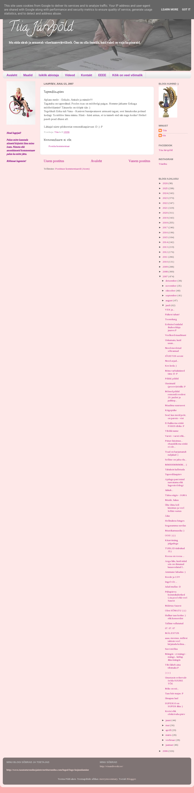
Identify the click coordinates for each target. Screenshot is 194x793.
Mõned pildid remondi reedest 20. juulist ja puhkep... (175, 396)
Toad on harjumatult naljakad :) (175, 453)
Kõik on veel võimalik (127, 75)
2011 (165, 256)
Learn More (169, 9)
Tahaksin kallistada (175, 469)
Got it (186, 9)
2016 (165, 232)
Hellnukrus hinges (175, 520)
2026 (165, 183)
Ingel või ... (171, 581)
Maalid (28, 75)
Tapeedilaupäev (173, 474)
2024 (165, 193)
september (171, 295)
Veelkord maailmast (175, 335)
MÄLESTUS (172, 633)
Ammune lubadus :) (175, 572)
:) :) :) (168, 672)
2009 (165, 266)
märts (169, 735)
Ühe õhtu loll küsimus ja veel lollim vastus (174, 507)
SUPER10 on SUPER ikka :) (174, 705)
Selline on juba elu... (176, 459)
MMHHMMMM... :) (176, 464)
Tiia (164, 130)
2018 (165, 222)
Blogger (131, 779)
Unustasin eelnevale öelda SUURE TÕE (176, 680)
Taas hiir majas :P (174, 693)
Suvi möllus (171, 648)
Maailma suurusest (175, 405)
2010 (165, 261)
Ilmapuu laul (171, 698)
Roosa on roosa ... (174, 556)
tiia (164, 135)
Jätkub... (169, 490)
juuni (168, 720)
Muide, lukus (172, 500)
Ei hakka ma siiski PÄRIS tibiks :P (174, 424)
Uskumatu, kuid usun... (173, 342)
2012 (165, 252)
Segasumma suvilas (175, 525)
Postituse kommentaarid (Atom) (72, 168)
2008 (165, 271)
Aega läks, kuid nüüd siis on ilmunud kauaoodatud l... (176, 564)
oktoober (171, 290)
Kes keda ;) (171, 365)
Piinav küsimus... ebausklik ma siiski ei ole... (176, 443)
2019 (165, 217)
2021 (165, 207)
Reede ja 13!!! (172, 577)
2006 (165, 751)
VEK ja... (169, 309)
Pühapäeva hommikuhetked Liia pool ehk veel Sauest (176, 596)
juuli (168, 305)
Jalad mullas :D (173, 586)
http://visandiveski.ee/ (111, 766)
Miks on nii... (172, 688)
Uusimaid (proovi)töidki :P (175, 385)
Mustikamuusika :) (174, 530)
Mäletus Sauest (173, 605)
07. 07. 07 (170, 628)
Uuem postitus (54, 161)
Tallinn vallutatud (174, 623)
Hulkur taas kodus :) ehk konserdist (175, 617)
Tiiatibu (163, 163)
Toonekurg (171, 319)
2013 (165, 247)
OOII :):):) (170, 535)
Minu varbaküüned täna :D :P (175, 372)
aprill (169, 730)
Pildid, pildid (172, 378)
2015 (165, 237)
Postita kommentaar (59, 146)
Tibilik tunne (172, 430)
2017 (165, 227)
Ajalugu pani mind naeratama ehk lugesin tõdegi (175, 482)
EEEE (102, 75)
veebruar (171, 740)
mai (168, 725)
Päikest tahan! (172, 314)
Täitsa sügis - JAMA (176, 495)
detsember (171, 280)
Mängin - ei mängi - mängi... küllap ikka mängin (175, 657)
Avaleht (12, 75)
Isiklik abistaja (49, 75)
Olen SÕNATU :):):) (175, 610)
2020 (165, 212)
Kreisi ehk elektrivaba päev (175, 712)
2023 (165, 198)
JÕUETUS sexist (174, 356)
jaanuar (170, 744)
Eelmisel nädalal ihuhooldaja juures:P (174, 327)
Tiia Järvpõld (40, 28)
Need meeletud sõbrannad (173, 349)
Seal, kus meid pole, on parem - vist (175, 416)
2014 (165, 242)
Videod (70, 75)
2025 (165, 188)
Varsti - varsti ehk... (175, 436)
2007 (165, 276)
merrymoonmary (109, 779)
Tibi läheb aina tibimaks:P (173, 666)
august (169, 300)
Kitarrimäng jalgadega (171, 542)
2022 (165, 203)
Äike (167, 515)
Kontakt (86, 75)
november (171, 285)
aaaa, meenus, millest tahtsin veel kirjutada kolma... (176, 641)
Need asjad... (171, 360)
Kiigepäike (171, 410)
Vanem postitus (139, 161)
